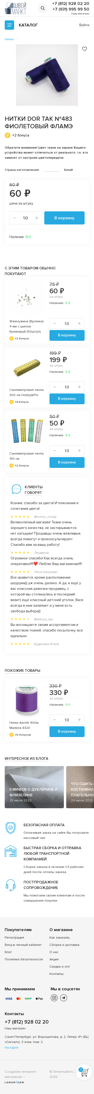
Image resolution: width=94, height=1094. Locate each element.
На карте (12, 1048)
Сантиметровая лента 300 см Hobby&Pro (26, 392)
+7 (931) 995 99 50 (71, 9)
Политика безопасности (24, 959)
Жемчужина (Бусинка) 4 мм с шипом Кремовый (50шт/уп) (26, 326)
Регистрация (14, 938)
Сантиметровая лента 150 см (26, 456)
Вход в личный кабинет (23, 945)
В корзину (64, 217)
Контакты (56, 974)
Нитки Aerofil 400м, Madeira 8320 (24, 725)
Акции (54, 959)
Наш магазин (80, 13)
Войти (84, 25)
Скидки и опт (59, 967)
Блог (8, 952)
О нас (53, 952)
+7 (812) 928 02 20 (70, 3)
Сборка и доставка (64, 945)
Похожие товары (22, 670)
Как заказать (59, 938)
